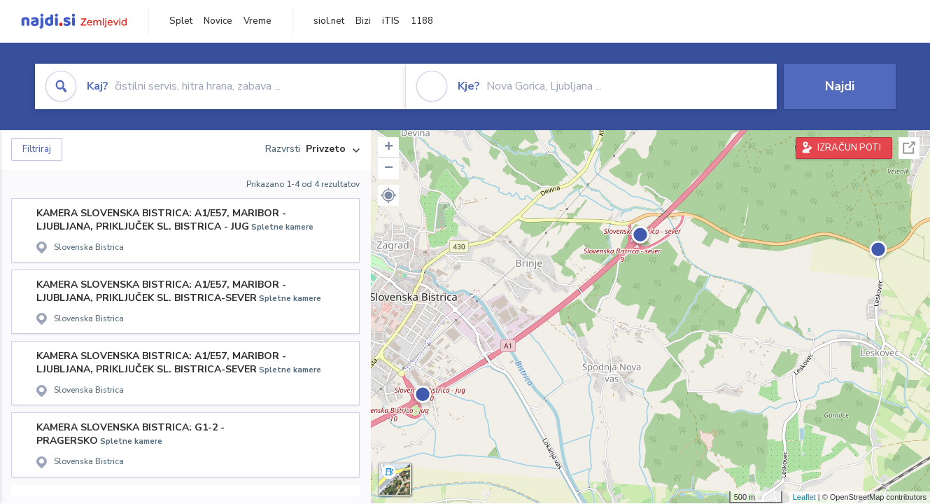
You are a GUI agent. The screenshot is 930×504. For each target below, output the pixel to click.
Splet (180, 21)
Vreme (258, 21)
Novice (218, 21)
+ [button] (388, 147)
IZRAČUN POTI (849, 147)
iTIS (391, 21)
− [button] (388, 168)
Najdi (839, 86)
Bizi (363, 21)
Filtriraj (36, 149)
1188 (422, 21)
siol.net (328, 21)
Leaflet (804, 497)
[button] (388, 195)
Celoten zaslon (909, 148)
